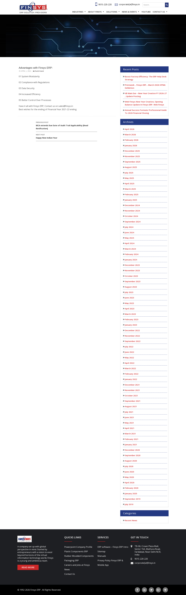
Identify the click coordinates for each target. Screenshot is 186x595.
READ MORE (28, 567)
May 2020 (129, 477)
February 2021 (131, 439)
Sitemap (101, 551)
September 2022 (132, 341)
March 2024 (130, 249)
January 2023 (131, 325)
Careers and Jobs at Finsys (77, 565)
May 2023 (129, 303)
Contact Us (159, 11)
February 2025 (131, 194)
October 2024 (131, 216)
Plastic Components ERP (76, 551)
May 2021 (129, 422)
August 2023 (131, 287)
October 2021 (131, 395)
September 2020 (132, 455)
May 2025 (129, 178)
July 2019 (129, 504)
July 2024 (129, 227)
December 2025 (132, 151)
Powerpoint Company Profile (78, 547)
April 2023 (129, 308)
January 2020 (131, 493)
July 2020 (129, 466)
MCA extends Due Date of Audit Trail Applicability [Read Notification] (66, 125)
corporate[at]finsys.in (129, 4)
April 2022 (129, 363)
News (67, 569)
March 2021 (130, 433)
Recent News (131, 520)
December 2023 (132, 265)
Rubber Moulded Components (79, 556)
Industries (77, 11)
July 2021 (129, 412)
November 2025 (132, 156)
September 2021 (132, 401)
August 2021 (131, 406)
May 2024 (129, 238)
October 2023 (131, 276)
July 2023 (129, 292)
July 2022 (129, 346)
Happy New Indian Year (66, 136)
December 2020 (132, 450)
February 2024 (131, 254)
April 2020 (129, 482)
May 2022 (129, 357)
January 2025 (131, 200)
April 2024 (129, 243)
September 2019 (132, 499)
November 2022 (132, 335)
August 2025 (131, 167)
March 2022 (130, 368)
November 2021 (132, 390)
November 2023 (132, 270)
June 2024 (129, 232)
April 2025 (129, 183)
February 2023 (131, 319)
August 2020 (131, 460)
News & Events (129, 11)
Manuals (102, 556)
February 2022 (131, 373)
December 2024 (132, 205)
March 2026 (130, 134)
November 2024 (132, 210)
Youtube (146, 11)
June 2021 (129, 417)
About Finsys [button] (95, 11)
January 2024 (131, 259)
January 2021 (131, 444)
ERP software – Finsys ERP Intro (113, 547)
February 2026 (131, 140)
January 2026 (131, 145)
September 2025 (132, 161)
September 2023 (132, 281)
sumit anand (39, 71)
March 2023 (130, 314)
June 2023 (129, 297)
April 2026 (129, 129)
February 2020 (131, 488)
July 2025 (129, 172)
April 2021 (129, 428)
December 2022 (132, 330)
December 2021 (132, 384)
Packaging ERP (71, 560)
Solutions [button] (111, 11)
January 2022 (131, 379)
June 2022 (129, 352)
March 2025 (130, 189)
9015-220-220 (105, 4)
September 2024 (132, 221)
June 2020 (129, 471)
